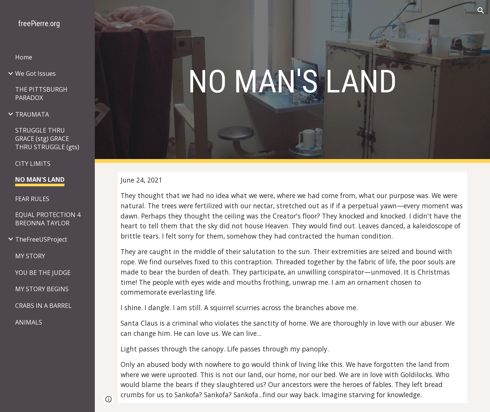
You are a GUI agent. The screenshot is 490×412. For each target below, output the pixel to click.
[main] (292, 82)
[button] (481, 11)
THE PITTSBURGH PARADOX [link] (41, 93)
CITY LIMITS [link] (32, 163)
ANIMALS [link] (28, 322)
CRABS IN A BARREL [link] (43, 305)
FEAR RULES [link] (32, 199)
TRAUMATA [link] (32, 114)
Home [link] (23, 57)
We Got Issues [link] (35, 73)
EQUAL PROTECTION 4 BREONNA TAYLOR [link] (47, 219)
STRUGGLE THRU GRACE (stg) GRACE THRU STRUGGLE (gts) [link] (47, 138)
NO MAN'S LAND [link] (39, 179)
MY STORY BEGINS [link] (42, 289)
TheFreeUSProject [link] (41, 239)
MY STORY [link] (30, 256)
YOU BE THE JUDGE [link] (43, 272)
